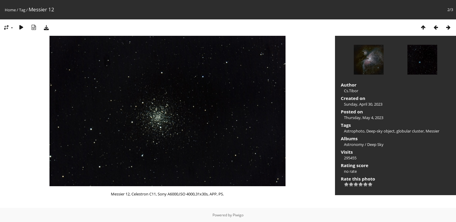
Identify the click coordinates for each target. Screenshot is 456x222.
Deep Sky (375, 144)
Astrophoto (354, 131)
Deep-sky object (380, 131)
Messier (432, 131)
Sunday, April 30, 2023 (363, 104)
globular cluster (410, 131)
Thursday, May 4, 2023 (363, 117)
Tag (22, 10)
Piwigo (238, 215)
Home (10, 10)
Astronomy (354, 144)
